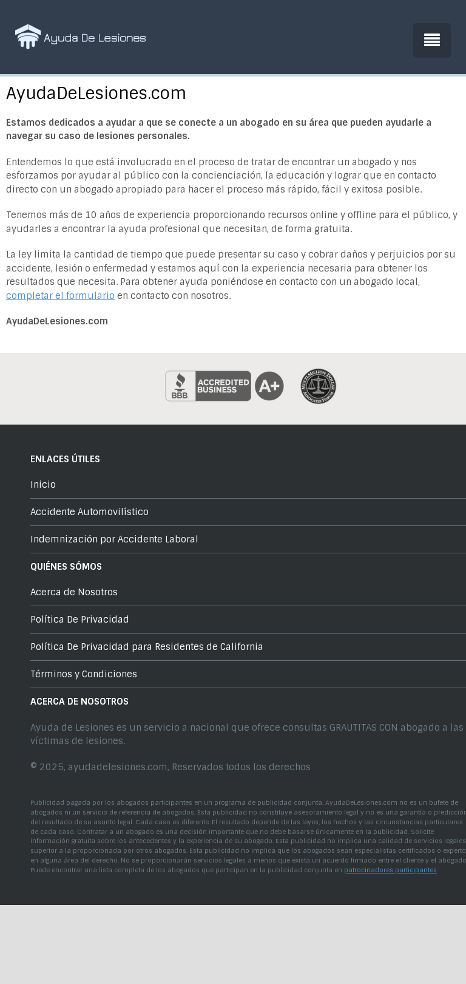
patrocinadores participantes (390, 870)
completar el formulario (60, 296)
